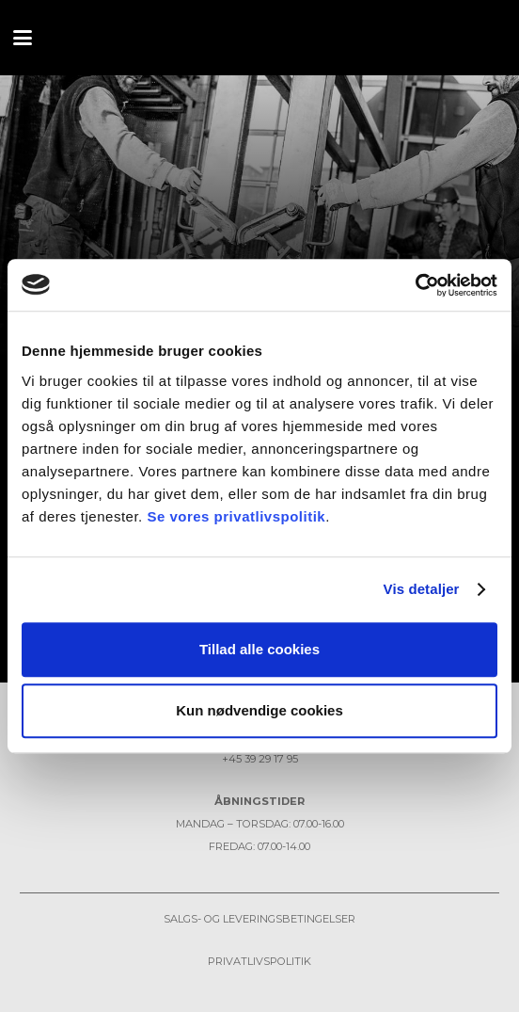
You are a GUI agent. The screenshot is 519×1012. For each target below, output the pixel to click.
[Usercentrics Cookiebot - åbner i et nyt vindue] (415, 285)
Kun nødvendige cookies (259, 710)
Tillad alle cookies (259, 649)
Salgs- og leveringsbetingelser (259, 918)
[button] (22, 37)
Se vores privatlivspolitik (236, 516)
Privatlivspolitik (259, 961)
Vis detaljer (422, 589)
